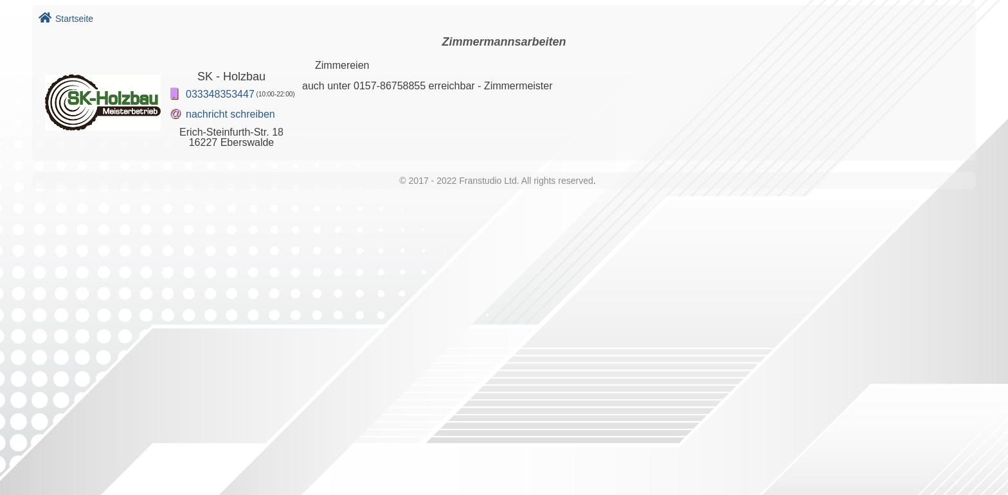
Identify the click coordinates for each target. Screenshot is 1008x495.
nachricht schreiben (230, 114)
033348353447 (220, 94)
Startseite (66, 19)
